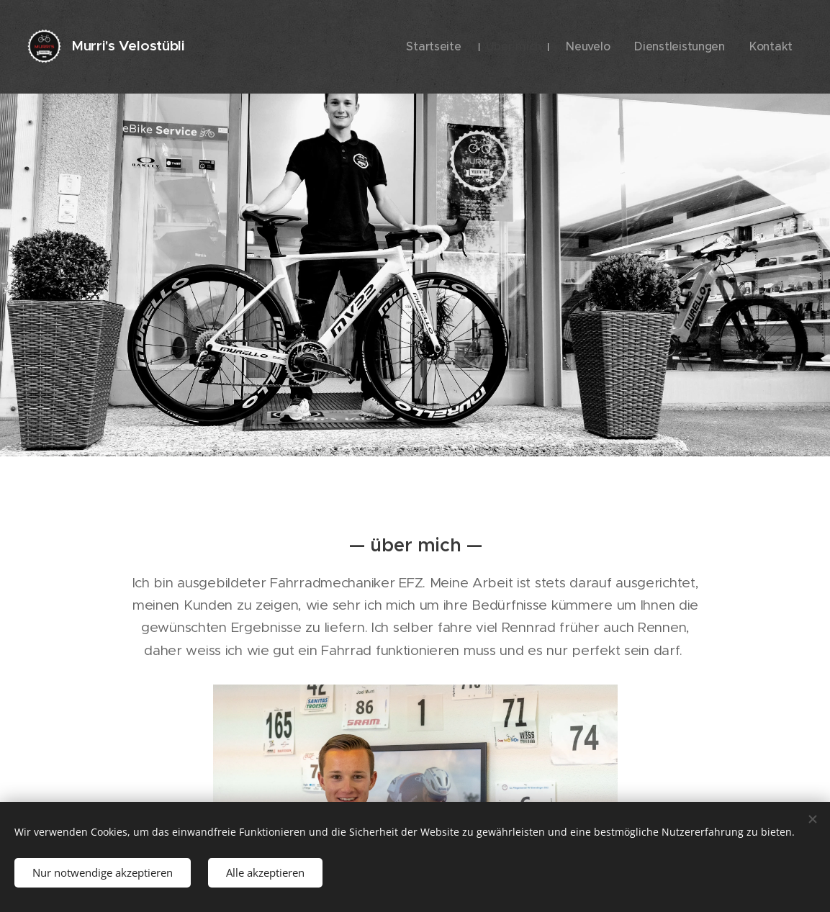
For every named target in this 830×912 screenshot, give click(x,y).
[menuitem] (466, 47)
